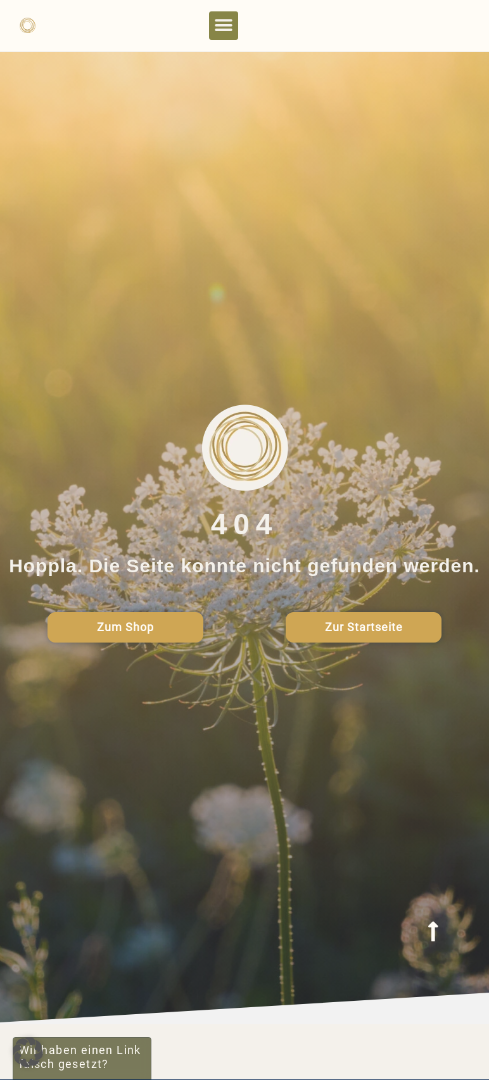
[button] (223, 25)
